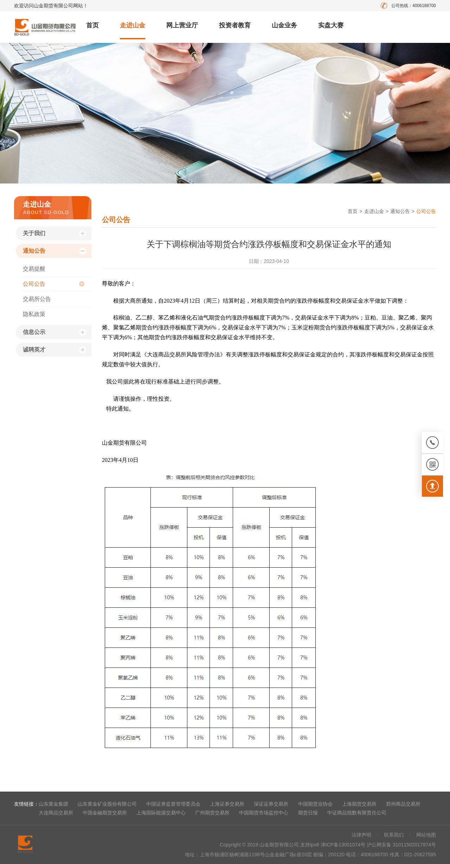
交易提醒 (34, 269)
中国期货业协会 (315, 804)
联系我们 (394, 835)
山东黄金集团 (53, 804)
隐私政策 (34, 314)
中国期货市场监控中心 (263, 812)
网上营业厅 (182, 25)
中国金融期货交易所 (105, 812)
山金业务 (284, 25)
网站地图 (426, 835)
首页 (92, 25)
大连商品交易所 (56, 812)
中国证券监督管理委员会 (173, 804)
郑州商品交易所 (403, 804)
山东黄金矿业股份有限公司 (107, 804)
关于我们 (34, 233)
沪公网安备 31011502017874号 (401, 844)
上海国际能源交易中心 (161, 812)
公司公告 (34, 284)
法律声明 (361, 835)
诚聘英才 (34, 350)
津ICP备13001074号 (344, 844)
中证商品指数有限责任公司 (356, 812)
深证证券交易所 (271, 804)
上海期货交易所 (359, 804)
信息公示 (34, 332)
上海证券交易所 (227, 804)
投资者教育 (235, 25)
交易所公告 (37, 299)
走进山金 (132, 25)
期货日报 (308, 812)
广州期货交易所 (212, 812)
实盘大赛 (330, 25)
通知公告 (34, 251)
